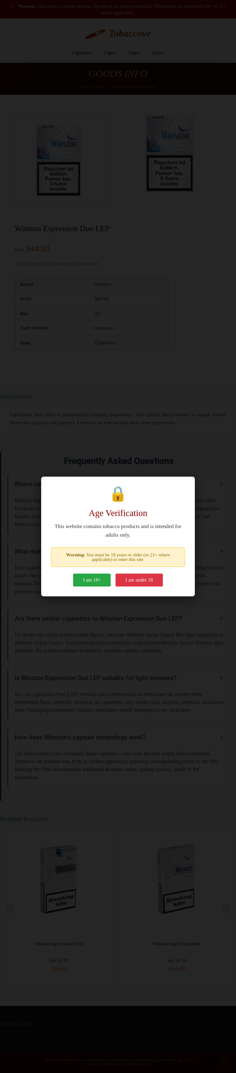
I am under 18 (139, 580)
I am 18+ (92, 580)
